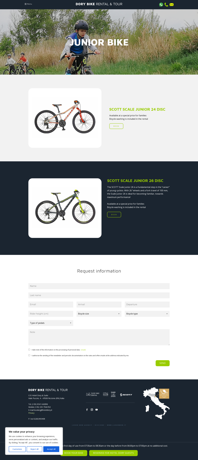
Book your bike (73, 453)
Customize (17, 449)
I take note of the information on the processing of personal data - (59, 350)
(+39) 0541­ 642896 (40, 404)
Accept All (51, 449)
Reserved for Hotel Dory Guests (113, 453)
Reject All (34, 449)
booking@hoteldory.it (43, 410)
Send (163, 363)
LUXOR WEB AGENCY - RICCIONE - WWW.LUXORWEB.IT (99, 425)
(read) (83, 350)
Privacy (31, 413)
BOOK (116, 126)
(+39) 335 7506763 (43, 407)
